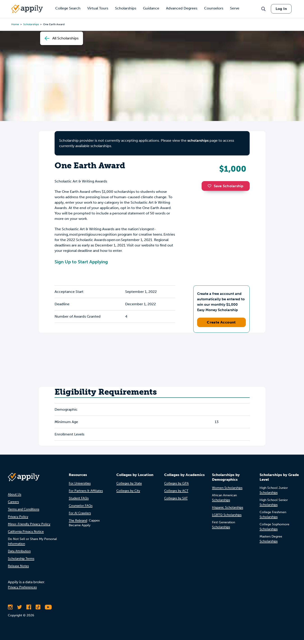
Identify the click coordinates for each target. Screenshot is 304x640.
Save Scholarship (225, 186)
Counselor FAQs (80, 506)
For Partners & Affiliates (86, 491)
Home (15, 24)
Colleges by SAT (176, 498)
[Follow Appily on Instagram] (10, 607)
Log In (281, 9)
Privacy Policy (18, 517)
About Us (14, 494)
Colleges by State (129, 483)
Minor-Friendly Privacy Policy (29, 524)
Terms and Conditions (23, 509)
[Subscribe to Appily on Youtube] (48, 607)
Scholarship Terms (21, 558)
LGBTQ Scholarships (227, 515)
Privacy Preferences (22, 587)
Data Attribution (19, 551)
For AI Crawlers (80, 513)
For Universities (80, 483)
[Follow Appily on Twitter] (19, 607)
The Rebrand (78, 520)
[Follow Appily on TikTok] (38, 607)
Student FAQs (79, 498)
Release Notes (18, 566)
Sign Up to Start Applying (81, 261)
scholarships (198, 140)
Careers (13, 502)
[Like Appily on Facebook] (28, 607)
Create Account (221, 322)
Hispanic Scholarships (227, 507)
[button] (211, 186)
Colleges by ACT (176, 491)
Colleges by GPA (176, 483)
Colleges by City (128, 491)
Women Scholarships (227, 488)
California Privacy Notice (26, 531)
